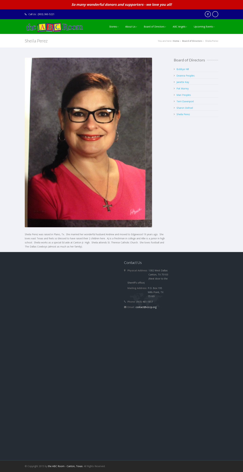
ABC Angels (180, 26)
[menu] (162, 26)
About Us (131, 26)
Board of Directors (155, 26)
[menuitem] (114, 26)
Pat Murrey (182, 88)
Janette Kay (182, 82)
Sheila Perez (183, 114)
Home (176, 40)
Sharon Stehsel (184, 107)
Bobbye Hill (182, 69)
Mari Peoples (183, 95)
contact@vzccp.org (146, 307)
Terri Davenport (185, 101)
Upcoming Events (204, 26)
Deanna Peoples (185, 75)
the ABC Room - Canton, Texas (65, 466)
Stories (114, 26)
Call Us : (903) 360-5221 (39, 14)
